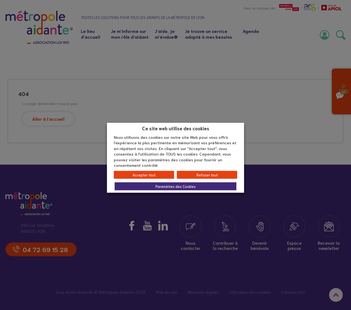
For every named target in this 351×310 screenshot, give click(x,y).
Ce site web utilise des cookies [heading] (175, 128)
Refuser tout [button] (207, 174)
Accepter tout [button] (143, 174)
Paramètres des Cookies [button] (175, 186)
